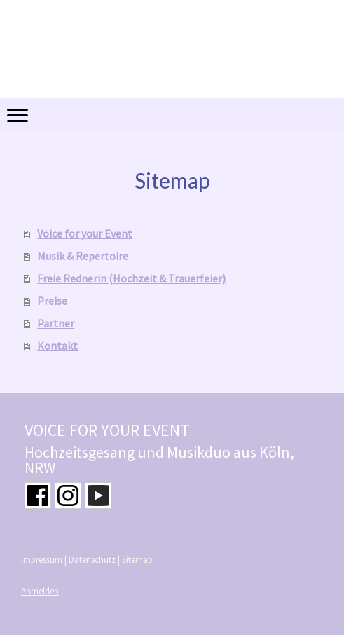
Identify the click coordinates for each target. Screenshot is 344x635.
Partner (55, 323)
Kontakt (57, 346)
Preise (52, 301)
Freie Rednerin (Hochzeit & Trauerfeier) (131, 278)
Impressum (41, 559)
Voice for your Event (84, 233)
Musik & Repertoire (82, 256)
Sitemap (137, 559)
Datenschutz (92, 559)
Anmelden (40, 590)
